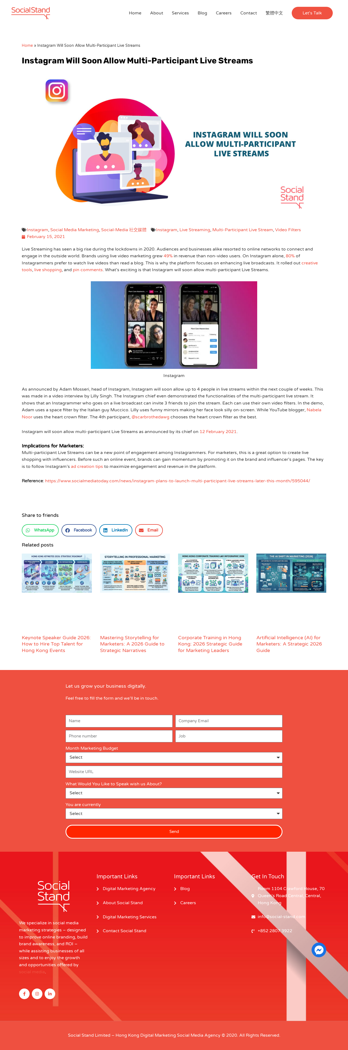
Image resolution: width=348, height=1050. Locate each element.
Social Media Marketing (74, 230)
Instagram (37, 230)
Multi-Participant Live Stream (242, 230)
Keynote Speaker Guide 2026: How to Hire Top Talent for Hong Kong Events (56, 644)
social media (32, 972)
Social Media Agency (198, 1035)
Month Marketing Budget (92, 748)
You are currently (83, 804)
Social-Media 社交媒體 (124, 230)
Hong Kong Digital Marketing (146, 1035)
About (156, 13)
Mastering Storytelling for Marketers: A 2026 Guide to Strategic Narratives (132, 644)
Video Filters (288, 230)
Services (180, 13)
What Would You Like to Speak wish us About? (114, 784)
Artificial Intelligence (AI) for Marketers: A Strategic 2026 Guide (289, 644)
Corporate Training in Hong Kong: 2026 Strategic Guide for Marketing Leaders (210, 644)
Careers (224, 13)
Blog (202, 13)
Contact (248, 13)
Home (135, 13)
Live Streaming (194, 230)
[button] (312, 13)
